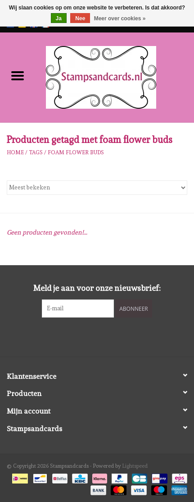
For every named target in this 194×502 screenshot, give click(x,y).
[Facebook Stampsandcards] (89, 336)
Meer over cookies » (120, 18)
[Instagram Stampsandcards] (105, 336)
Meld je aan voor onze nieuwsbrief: (97, 288)
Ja (59, 18)
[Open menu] (17, 75)
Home (15, 152)
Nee (80, 18)
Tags (36, 152)
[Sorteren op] (97, 187)
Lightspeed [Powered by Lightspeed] (135, 466)
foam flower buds (76, 152)
